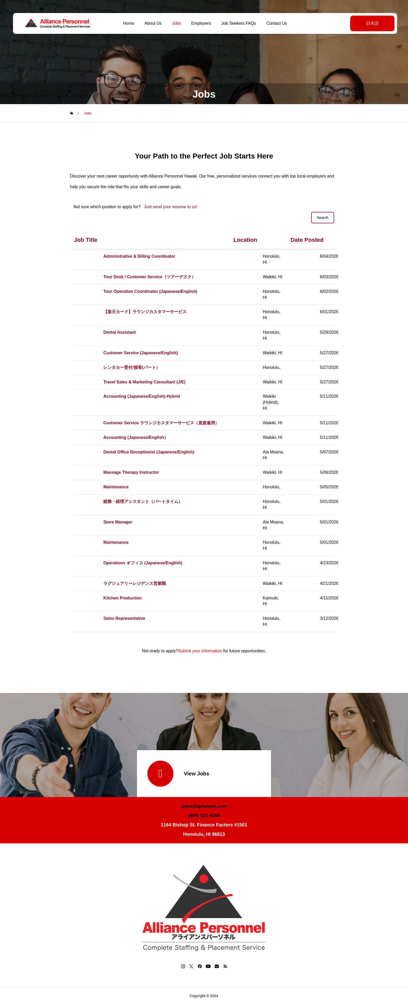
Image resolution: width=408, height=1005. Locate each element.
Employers (200, 23)
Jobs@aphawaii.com (204, 806)
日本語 (370, 23)
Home (127, 23)
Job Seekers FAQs (237, 23)
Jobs (175, 23)
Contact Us (275, 23)
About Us (152, 23)
